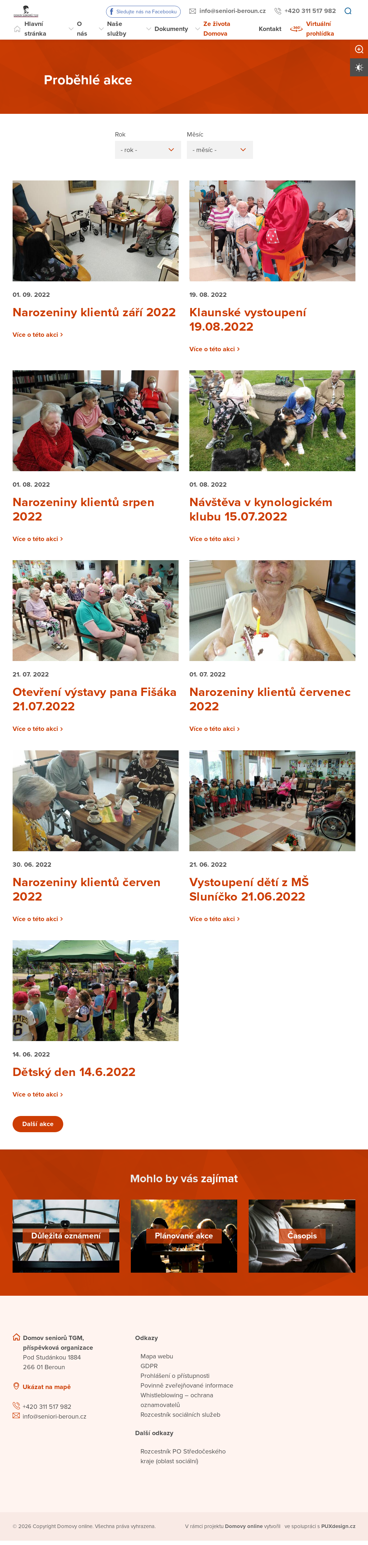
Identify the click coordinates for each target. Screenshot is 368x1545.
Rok (120, 134)
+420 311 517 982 (310, 11)
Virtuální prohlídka (320, 28)
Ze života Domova (216, 28)
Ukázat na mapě (47, 1391)
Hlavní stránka (35, 28)
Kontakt (270, 29)
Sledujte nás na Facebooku (146, 12)
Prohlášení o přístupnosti (175, 1380)
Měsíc (195, 134)
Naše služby (116, 28)
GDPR (149, 1370)
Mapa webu (157, 1361)
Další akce (38, 1128)
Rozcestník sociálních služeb (180, 1419)
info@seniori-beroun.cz (232, 11)
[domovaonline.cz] (244, 1531)
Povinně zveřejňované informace (187, 1390)
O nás (82, 28)
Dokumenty (171, 29)
